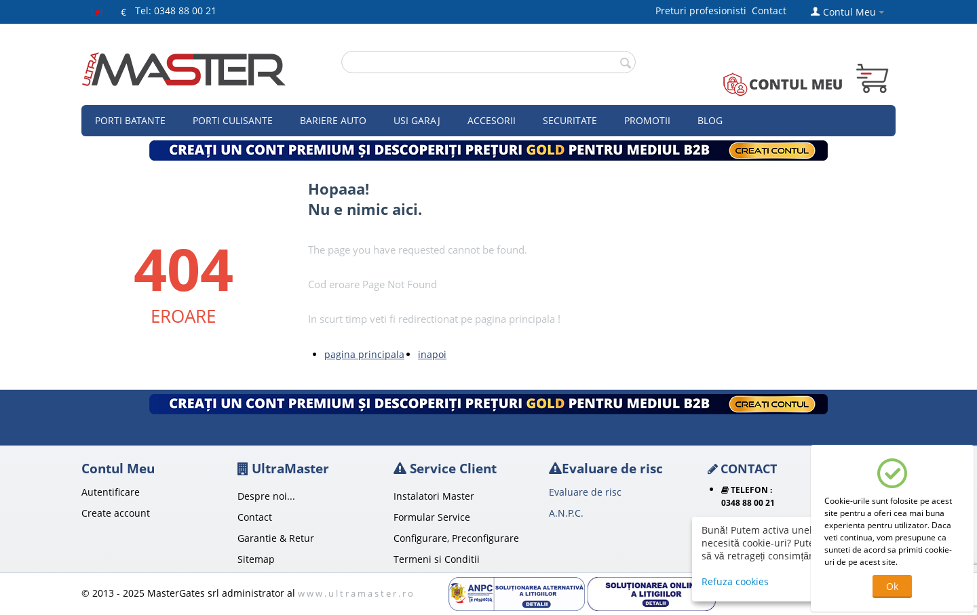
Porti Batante (130, 120)
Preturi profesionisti (703, 10)
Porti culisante (233, 120)
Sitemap (256, 559)
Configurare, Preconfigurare (456, 538)
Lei (96, 11)
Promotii (647, 120)
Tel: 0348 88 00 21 (175, 10)
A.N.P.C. (566, 513)
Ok (892, 586)
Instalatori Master (434, 496)
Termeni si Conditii (437, 559)
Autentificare (110, 491)
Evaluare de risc (585, 491)
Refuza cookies (735, 581)
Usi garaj (417, 120)
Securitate (570, 120)
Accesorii (491, 120)
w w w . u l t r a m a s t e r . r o (355, 593)
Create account (115, 513)
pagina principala (364, 354)
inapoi (432, 354)
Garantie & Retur (275, 538)
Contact (769, 10)
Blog (710, 120)
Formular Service (432, 517)
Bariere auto (333, 120)
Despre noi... (266, 496)
